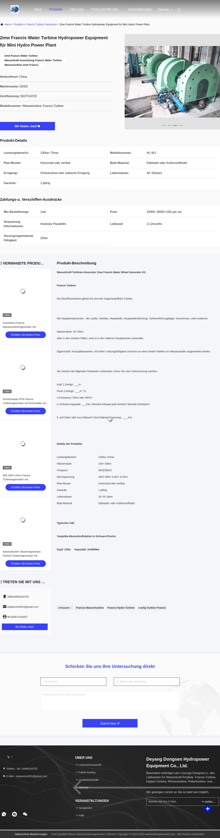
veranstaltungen (140, 9)
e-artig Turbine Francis (152, 607)
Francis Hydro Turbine (121, 607)
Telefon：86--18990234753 (20, 768)
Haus (38, 9)
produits (18, 24)
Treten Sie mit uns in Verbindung (104, 11)
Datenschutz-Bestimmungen (31, 834)
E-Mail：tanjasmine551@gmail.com (25, 776)
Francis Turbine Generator (41, 24)
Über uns (77, 9)
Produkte (55, 9)
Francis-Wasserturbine (90, 607)
